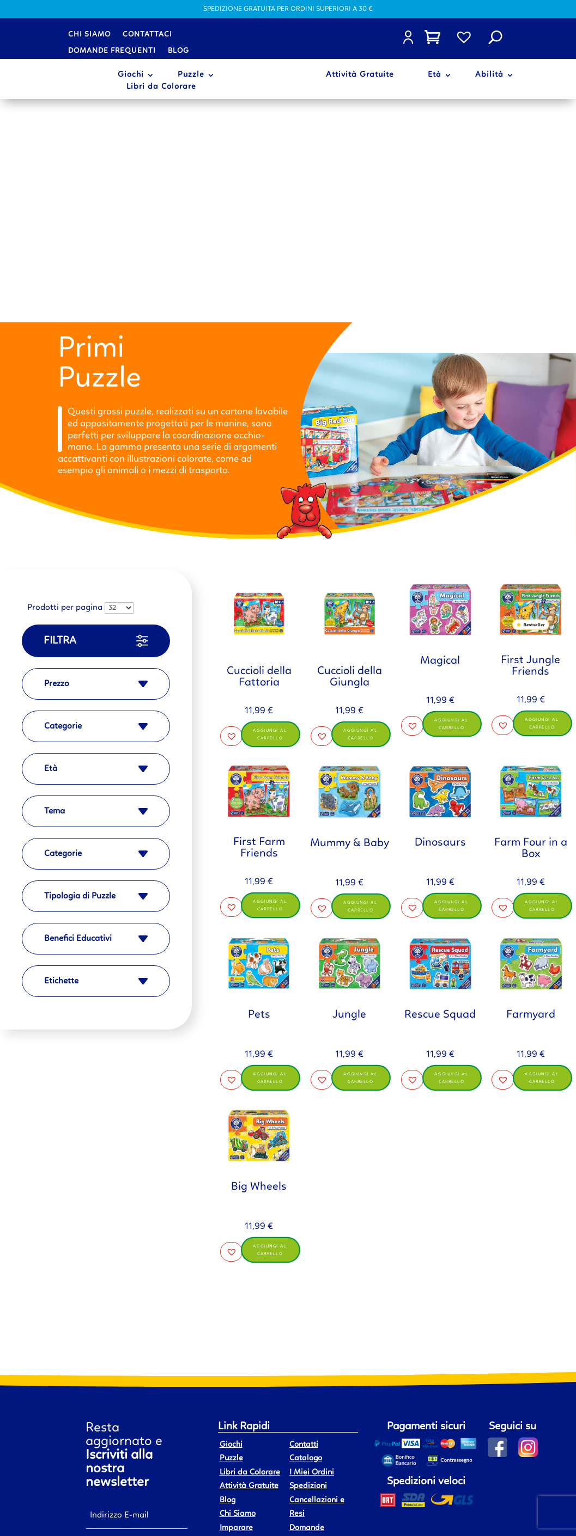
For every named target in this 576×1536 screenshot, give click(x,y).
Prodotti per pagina (64, 385)
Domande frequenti (112, 50)
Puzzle (191, 75)
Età (434, 75)
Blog (178, 50)
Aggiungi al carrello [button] (271, 513)
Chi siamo (89, 34)
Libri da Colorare (161, 87)
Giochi (131, 75)
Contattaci (147, 34)
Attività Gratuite (360, 75)
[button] (231, 515)
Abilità (489, 75)
